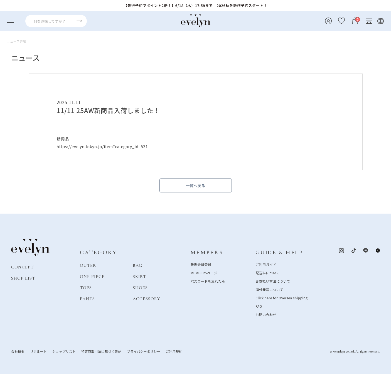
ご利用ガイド (265, 264)
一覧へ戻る (195, 185)
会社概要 (17, 351)
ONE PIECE (92, 276)
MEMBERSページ (203, 272)
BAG (137, 265)
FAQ (258, 306)
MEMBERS (206, 252)
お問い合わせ (265, 314)
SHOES (140, 287)
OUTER (88, 265)
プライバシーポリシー (143, 351)
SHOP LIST (23, 278)
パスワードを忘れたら (207, 281)
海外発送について (269, 289)
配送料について (267, 272)
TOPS (86, 287)
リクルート (38, 351)
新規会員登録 (200, 264)
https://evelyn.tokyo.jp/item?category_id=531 (102, 146)
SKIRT (139, 276)
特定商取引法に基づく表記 (101, 351)
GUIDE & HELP (279, 252)
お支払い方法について (272, 281)
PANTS (87, 299)
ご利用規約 (174, 351)
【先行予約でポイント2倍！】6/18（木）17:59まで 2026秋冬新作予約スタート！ (195, 5)
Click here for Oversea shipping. (282, 297)
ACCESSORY (146, 299)
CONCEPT (22, 267)
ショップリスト (64, 351)
